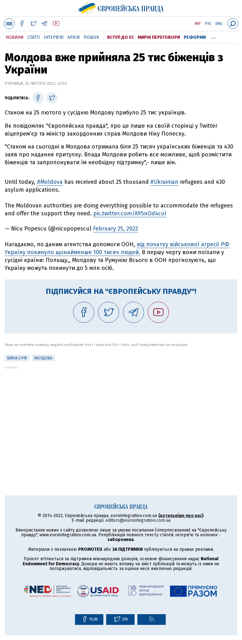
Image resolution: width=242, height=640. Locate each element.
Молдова (43, 358)
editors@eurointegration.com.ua (138, 520)
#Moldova (50, 181)
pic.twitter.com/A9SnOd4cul (129, 213)
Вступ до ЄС (120, 37)
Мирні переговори (159, 37)
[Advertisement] (121, 413)
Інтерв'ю (54, 37)
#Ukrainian (164, 181)
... (213, 36)
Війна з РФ (17, 358)
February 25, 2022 (115, 228)
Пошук (91, 37)
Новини (15, 37)
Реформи (195, 37)
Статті (33, 37)
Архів (73, 37)
